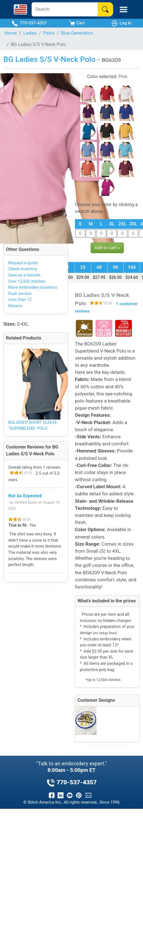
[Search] (64, 9)
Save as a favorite (24, 275)
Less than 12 (20, 299)
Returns (15, 305)
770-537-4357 (29, 23)
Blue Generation (77, 33)
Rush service (19, 293)
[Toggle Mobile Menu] (123, 9)
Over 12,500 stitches (27, 281)
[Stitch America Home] (20, 9)
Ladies (30, 33)
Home (11, 33)
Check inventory (22, 269)
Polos (48, 33)
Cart (76, 23)
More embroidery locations (32, 287)
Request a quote (23, 263)
